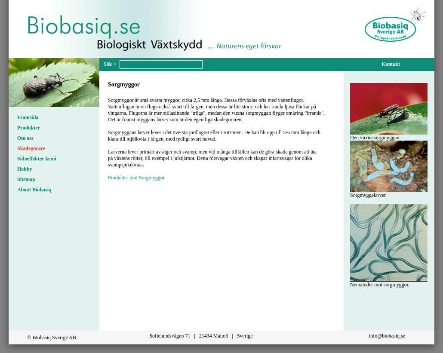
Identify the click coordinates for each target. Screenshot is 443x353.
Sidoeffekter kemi (36, 159)
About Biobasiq (34, 190)
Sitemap (26, 179)
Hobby (24, 169)
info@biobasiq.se (387, 336)
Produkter (28, 128)
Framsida (27, 117)
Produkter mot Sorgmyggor (136, 178)
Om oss (25, 138)
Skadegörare (31, 148)
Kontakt (390, 64)
